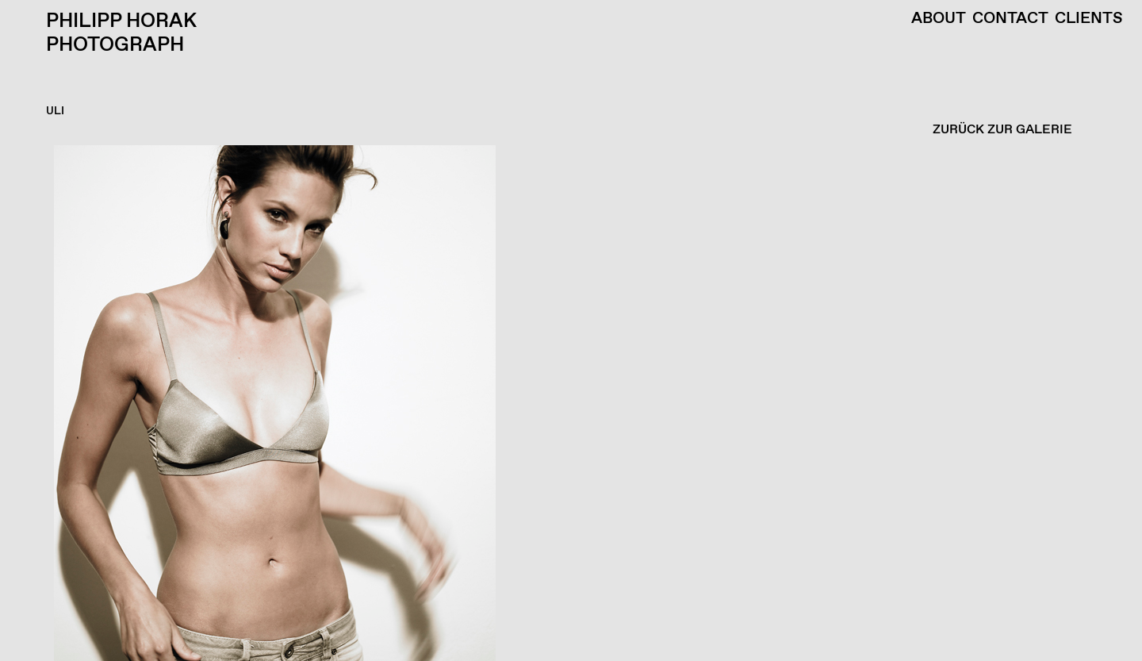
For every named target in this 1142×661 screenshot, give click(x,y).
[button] (567, 403)
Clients (1089, 19)
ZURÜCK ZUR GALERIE (1002, 129)
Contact (1010, 19)
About (938, 19)
